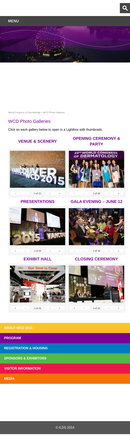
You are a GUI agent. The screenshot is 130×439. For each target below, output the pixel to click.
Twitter (43, 411)
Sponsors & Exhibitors (25, 358)
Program (12, 338)
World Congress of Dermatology (24, 8)
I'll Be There (65, 393)
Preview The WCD (90, 393)
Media (9, 378)
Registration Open (14, 393)
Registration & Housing (26, 348)
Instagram (86, 411)
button (125, 21)
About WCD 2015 (18, 328)
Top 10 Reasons (39, 393)
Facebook (65, 411)
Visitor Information (22, 368)
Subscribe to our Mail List (116, 393)
